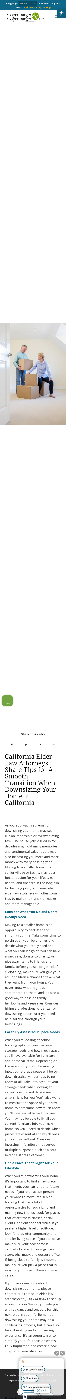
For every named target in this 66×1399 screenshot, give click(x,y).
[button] (61, 13)
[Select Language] (27, 4)
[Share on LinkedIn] (40, 744)
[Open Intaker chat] (25, 1397)
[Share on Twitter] (26, 744)
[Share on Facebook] (12, 744)
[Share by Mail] (54, 744)
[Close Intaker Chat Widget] (62, 1353)
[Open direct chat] (56, 1353)
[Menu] (56, 17)
